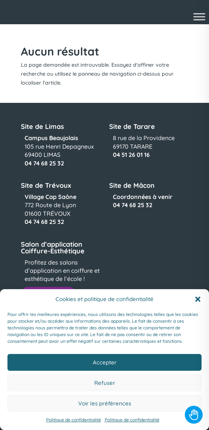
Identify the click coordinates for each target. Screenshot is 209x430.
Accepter (105, 362)
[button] (198, 299)
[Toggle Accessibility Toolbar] (193, 414)
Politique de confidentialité (73, 420)
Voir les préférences (104, 403)
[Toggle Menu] (199, 16)
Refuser (104, 382)
